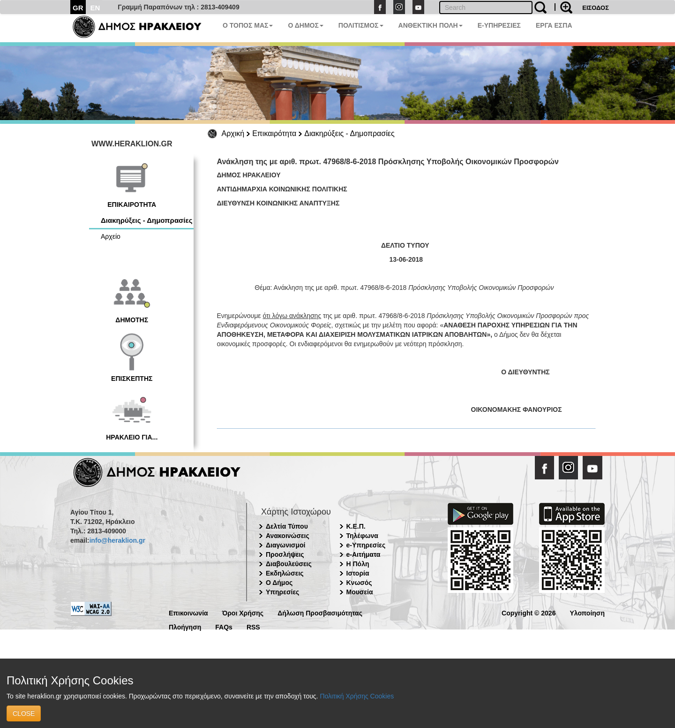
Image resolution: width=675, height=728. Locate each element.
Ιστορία (357, 573)
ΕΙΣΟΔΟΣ (595, 7)
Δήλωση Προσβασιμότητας (320, 612)
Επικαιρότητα (274, 133)
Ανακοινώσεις (287, 535)
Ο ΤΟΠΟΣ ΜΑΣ (248, 25)
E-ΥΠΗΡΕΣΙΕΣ (499, 25)
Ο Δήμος (279, 582)
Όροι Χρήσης (243, 612)
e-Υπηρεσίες (366, 545)
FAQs (223, 626)
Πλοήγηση (185, 626)
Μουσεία (359, 592)
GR (78, 8)
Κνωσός (359, 582)
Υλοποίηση (587, 612)
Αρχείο (110, 236)
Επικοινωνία (188, 612)
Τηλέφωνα (362, 535)
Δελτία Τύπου (287, 526)
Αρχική (233, 133)
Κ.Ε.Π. (356, 526)
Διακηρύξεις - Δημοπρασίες (349, 133)
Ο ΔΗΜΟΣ (305, 25)
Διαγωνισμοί (285, 545)
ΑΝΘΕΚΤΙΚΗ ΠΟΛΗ (430, 25)
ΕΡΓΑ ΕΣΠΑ (554, 25)
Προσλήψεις (285, 554)
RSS (253, 626)
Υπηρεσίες (282, 592)
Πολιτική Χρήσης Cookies (357, 696)
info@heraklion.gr (117, 540)
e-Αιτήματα (363, 554)
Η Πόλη (357, 564)
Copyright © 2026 (528, 612)
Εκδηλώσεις (285, 573)
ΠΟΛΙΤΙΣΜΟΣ (360, 25)
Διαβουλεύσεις (289, 564)
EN (95, 8)
